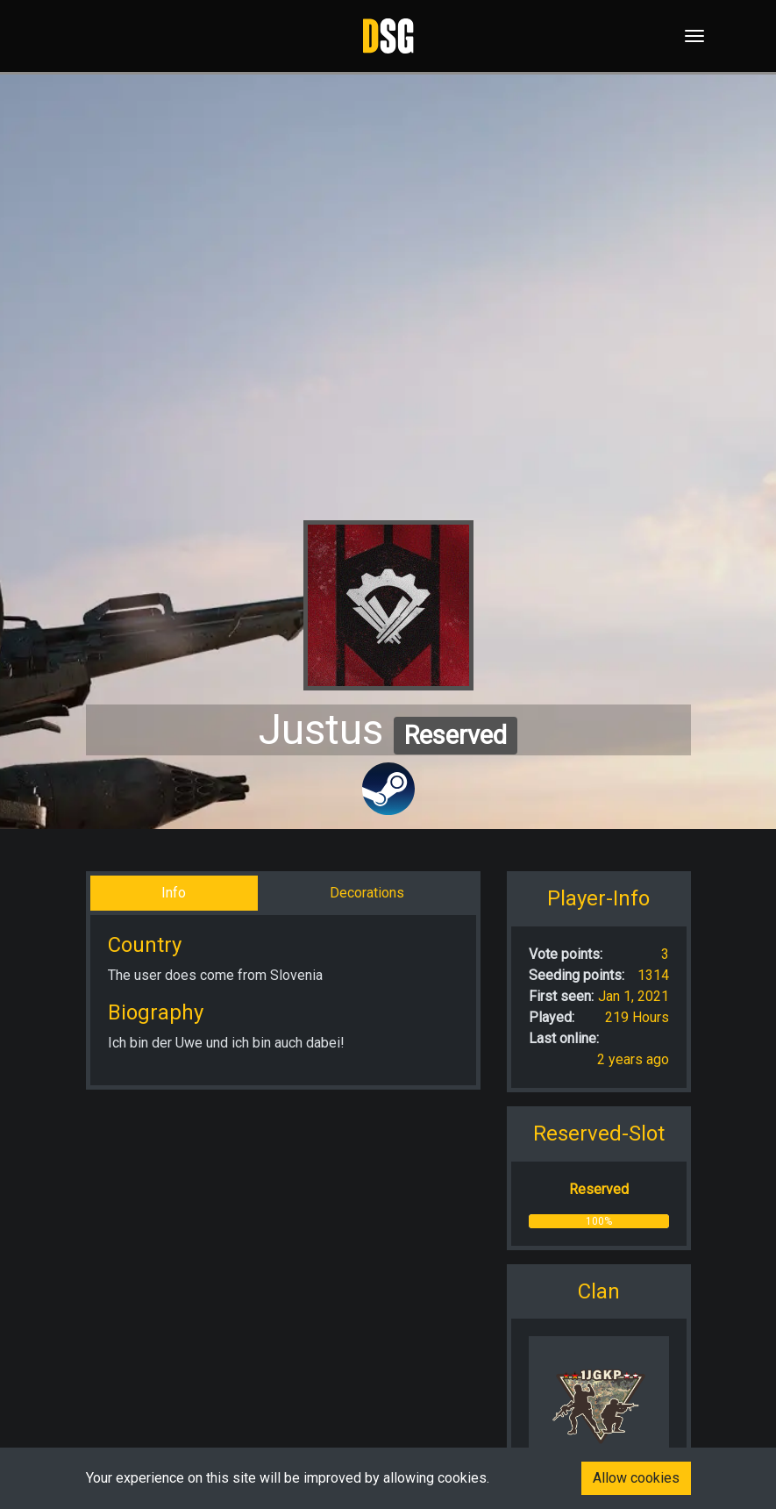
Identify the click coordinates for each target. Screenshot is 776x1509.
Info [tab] (173, 892)
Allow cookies (636, 1478)
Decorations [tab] (367, 892)
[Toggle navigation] (689, 36)
